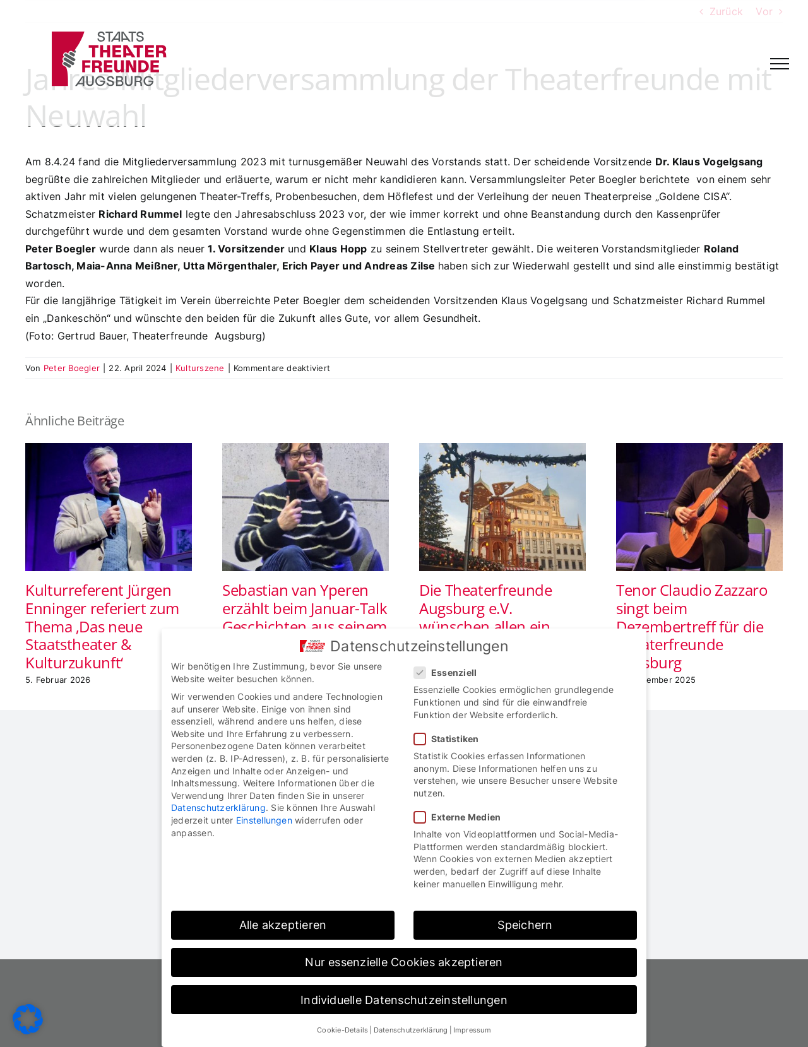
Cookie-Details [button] (342, 1030)
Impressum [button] (472, 1030)
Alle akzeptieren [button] (283, 925)
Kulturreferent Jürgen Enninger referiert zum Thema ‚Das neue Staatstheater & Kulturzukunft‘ (102, 626)
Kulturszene (200, 368)
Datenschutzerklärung (218, 807)
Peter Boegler (72, 368)
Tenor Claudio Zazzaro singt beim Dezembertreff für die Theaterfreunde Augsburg (691, 626)
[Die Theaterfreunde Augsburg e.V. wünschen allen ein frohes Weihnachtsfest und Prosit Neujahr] (502, 449)
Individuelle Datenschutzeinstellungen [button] (404, 1000)
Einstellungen (264, 820)
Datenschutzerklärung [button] (411, 1030)
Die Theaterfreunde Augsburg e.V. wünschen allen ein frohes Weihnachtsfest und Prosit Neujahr (495, 626)
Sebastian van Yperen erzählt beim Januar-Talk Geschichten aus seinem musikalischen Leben (304, 616)
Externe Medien (462, 817)
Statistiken (451, 739)
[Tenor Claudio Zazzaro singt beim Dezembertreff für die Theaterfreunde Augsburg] (699, 449)
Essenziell (450, 672)
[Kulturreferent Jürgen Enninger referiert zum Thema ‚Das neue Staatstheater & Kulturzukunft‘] (108, 449)
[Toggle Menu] (779, 63)
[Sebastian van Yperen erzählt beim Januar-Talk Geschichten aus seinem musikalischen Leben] (305, 449)
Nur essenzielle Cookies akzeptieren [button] (403, 962)
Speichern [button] (524, 925)
